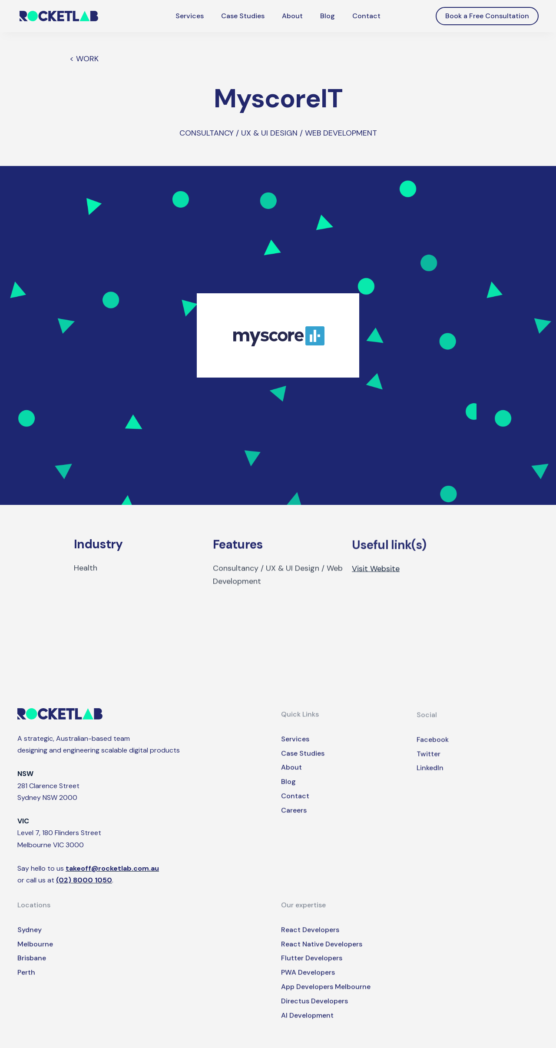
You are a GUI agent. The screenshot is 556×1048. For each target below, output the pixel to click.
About (292, 15)
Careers (294, 818)
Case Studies (243, 15)
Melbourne (35, 952)
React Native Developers (321, 952)
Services (189, 15)
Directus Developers (314, 1009)
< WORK (84, 58)
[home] (58, 16)
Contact (366, 15)
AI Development (307, 1023)
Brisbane (31, 966)
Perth (26, 980)
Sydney (29, 938)
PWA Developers (308, 980)
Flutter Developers (311, 966)
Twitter (428, 765)
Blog (327, 15)
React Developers (310, 938)
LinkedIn (430, 779)
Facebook (433, 751)
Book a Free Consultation (487, 15)
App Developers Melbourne (326, 995)
